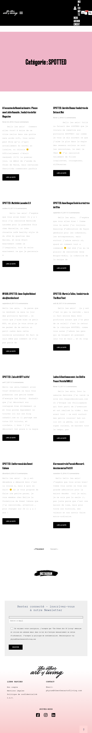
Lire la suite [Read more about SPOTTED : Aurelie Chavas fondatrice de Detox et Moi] (61, 173)
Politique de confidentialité (22, 693)
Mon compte (12, 686)
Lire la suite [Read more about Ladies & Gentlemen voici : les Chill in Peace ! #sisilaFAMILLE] (61, 437)
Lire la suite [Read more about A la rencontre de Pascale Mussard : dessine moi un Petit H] (61, 524)
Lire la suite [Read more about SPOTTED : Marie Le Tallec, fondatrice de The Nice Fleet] (61, 346)
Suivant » (54, 547)
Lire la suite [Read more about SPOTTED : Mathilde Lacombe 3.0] (11, 263)
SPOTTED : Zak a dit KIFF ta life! (15, 375)
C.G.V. (10, 697)
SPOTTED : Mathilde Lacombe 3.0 (15, 202)
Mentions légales (15, 689)
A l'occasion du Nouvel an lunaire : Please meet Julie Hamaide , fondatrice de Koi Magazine (19, 112)
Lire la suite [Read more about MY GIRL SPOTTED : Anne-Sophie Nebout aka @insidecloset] (11, 350)
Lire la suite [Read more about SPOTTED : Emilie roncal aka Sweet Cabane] (11, 516)
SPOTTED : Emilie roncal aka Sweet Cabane (20, 462)
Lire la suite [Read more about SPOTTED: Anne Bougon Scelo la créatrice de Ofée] (61, 267)
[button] (21, 13)
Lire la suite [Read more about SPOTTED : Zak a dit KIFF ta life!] (11, 437)
